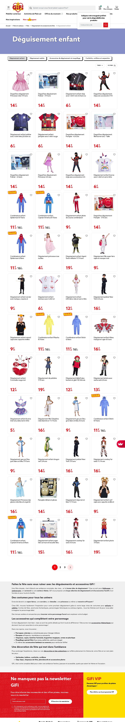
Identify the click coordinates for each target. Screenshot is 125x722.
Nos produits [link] (71, 14)
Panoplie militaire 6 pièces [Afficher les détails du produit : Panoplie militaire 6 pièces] (47, 500)
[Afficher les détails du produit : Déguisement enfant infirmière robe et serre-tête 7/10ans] (76, 284)
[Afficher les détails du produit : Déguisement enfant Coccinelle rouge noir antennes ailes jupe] (21, 365)
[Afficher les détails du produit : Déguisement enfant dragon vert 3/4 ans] (49, 446)
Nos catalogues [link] (29, 20)
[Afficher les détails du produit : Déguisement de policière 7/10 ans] (49, 365)
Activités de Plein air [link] (33, 14)
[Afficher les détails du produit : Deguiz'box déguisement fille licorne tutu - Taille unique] (104, 121)
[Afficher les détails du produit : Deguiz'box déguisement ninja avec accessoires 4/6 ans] (76, 162)
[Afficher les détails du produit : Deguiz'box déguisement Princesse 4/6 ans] (49, 162)
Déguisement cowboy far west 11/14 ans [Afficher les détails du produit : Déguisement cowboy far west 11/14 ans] (103, 460)
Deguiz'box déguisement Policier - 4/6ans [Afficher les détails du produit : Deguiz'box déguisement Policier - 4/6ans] (19, 176)
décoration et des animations (55, 651)
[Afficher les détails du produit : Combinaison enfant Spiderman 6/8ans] (21, 243)
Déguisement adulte (37, 58)
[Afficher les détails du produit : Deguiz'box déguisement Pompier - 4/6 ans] (76, 121)
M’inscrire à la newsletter (60, 701)
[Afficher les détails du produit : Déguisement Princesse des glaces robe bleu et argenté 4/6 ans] (21, 487)
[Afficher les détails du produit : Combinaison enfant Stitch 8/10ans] (104, 406)
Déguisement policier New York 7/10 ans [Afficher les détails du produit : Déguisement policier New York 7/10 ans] (75, 460)
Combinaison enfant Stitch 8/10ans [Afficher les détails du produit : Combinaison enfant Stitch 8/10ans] (103, 420)
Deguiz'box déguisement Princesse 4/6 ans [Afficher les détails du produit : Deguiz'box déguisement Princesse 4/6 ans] (47, 176)
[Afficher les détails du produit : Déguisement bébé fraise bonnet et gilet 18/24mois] (76, 365)
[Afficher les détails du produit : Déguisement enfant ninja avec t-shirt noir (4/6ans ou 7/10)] (76, 81)
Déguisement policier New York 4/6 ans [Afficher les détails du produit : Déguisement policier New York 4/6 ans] (103, 298)
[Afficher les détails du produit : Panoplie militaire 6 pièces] (49, 487)
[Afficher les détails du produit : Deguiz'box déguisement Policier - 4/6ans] (21, 162)
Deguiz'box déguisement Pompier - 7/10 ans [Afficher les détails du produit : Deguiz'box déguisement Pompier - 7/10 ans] (103, 217)
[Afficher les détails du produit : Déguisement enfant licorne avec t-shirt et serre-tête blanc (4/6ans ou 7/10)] (104, 162)
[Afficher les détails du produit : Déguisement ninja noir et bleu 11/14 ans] (76, 487)
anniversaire (16, 591)
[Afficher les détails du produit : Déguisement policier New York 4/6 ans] (104, 284)
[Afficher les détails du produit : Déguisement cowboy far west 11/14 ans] (104, 446)
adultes (14, 608)
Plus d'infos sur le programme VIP (102, 692)
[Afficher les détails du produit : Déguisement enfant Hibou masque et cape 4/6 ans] (104, 324)
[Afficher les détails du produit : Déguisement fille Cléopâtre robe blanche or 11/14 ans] (49, 406)
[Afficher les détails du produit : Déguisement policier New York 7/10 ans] (76, 446)
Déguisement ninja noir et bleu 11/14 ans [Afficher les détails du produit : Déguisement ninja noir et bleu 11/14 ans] (75, 501)
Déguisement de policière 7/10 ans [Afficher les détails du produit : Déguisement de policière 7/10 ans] (47, 379)
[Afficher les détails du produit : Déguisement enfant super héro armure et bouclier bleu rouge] (49, 527)
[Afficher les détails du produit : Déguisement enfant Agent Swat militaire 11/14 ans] (76, 243)
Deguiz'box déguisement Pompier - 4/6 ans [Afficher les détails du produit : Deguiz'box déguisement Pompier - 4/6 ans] (75, 136)
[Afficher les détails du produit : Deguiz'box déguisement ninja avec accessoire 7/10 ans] (104, 81)
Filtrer (112, 65)
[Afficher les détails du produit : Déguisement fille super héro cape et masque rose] (104, 243)
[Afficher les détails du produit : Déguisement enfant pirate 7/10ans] (104, 527)
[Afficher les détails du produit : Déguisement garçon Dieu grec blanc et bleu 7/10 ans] (21, 446)
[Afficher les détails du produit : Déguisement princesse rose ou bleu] (49, 243)
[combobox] (62, 8)
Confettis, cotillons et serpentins (98, 58)
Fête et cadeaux (18, 26)
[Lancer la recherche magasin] (105, 25)
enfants (108, 606)
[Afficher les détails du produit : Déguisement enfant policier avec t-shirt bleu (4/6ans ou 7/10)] (21, 121)
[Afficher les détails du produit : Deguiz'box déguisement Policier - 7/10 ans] (49, 81)
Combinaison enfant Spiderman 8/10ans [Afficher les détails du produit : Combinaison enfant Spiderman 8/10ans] (17, 217)
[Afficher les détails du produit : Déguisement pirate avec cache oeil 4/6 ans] (104, 365)
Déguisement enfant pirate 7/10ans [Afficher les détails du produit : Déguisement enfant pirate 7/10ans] (104, 542)
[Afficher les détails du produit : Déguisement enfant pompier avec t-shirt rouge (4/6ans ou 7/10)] (49, 121)
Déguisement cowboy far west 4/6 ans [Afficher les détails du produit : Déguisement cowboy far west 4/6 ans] (75, 542)
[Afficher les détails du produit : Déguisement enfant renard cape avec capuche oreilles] (21, 324)
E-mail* (14, 699)
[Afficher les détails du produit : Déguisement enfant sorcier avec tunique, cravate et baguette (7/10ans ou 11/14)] (21, 284)
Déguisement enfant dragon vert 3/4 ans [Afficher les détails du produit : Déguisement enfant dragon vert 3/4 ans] (48, 460)
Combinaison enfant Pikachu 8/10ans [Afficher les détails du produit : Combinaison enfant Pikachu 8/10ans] (48, 339)
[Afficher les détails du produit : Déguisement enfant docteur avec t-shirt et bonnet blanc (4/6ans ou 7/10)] (49, 284)
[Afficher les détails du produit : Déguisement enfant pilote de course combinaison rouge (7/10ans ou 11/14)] (76, 203)
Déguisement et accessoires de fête (43, 26)
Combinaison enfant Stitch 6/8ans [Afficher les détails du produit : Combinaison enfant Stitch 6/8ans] (76, 339)
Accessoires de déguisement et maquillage (65, 58)
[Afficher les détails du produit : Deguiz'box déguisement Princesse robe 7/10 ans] (21, 81)
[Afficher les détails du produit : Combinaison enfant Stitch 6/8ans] (76, 324)
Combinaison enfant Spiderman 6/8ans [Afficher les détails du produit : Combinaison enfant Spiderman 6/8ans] (17, 257)
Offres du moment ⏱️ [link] (54, 14)
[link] (72, 17)
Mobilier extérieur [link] (13, 14)
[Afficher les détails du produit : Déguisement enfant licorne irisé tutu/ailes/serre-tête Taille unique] (21, 406)
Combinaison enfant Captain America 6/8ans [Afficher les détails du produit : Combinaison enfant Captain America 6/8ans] (19, 542)
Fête (27, 26)
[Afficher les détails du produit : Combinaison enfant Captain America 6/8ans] (21, 527)
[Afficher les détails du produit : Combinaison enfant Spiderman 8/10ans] (21, 203)
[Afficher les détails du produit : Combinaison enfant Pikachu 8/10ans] (49, 324)
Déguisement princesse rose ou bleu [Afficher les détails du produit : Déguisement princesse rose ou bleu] (48, 257)
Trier (99, 65)
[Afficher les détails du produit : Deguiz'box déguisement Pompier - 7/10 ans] (104, 203)
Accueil (8, 26)
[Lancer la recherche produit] (31, 8)
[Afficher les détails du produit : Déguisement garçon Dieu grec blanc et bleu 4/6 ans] (76, 406)
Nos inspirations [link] (13, 20)
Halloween (106, 588)
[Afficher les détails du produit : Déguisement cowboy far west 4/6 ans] (76, 527)
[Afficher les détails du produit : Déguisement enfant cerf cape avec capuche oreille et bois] (104, 487)
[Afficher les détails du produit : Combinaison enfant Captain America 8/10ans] (49, 203)
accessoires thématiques (101, 623)
